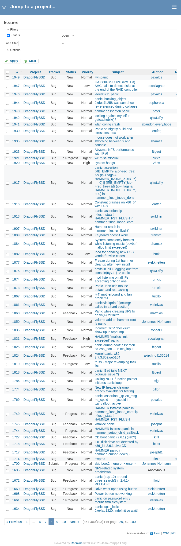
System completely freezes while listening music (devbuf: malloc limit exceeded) (116, 243)
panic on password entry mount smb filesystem (112, 500)
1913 (15, 216)
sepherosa (156, 103)
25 (121, 522)
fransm (156, 235)
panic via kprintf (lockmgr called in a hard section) (113, 304)
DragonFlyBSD (34, 77)
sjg (156, 381)
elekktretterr (156, 262)
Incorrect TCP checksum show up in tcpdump (113, 330)
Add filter (12, 43)
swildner (156, 216)
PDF (174, 533)
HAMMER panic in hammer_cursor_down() (112, 452)
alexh (156, 158)
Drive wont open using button (116, 489)
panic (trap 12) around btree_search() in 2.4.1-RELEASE (112, 480)
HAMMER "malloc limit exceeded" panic (111, 338)
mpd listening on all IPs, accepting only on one (112, 279)
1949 (15, 77)
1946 (15, 94)
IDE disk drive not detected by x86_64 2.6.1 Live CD (116, 444)
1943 (15, 111)
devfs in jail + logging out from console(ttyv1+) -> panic (116, 271)
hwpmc (100, 459)
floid (157, 480)
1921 (15, 158)
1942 (15, 118)
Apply (14, 60)
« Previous (14, 522)
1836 (15, 330)
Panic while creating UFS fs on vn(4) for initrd (115, 313)
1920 (15, 163)
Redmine (77, 543)
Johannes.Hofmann (156, 322)
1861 (15, 305)
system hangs (105, 163)
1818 (15, 372)
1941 (15, 124)
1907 (15, 228)
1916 (15, 204)
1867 (15, 296)
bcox (156, 444)
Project (35, 72)
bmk (156, 254)
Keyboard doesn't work (111, 235)
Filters (14, 29)
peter (156, 111)
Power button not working (113, 493)
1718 (15, 444)
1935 (15, 141)
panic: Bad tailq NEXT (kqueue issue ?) (111, 372)
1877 (15, 262)
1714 (15, 459)
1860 (15, 313)
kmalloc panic (105, 424)
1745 (15, 424)
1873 (15, 288)
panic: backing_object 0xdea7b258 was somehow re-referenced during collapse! (116, 102)
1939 (15, 131)
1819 (15, 364)
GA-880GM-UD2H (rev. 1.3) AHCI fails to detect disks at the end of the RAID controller (116, 85)
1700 (15, 463)
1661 (15, 500)
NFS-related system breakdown (109, 470)
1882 (15, 254)
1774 (15, 389)
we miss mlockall (107, 158)
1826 (15, 347)
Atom (157, 533)
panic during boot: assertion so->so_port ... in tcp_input (115, 347)
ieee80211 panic (107, 94)
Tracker (54, 72)
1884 (15, 244)
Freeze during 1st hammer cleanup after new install (114, 262)
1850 (15, 322)
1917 (15, 182)
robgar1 (156, 330)
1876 (15, 271)
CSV (166, 533)
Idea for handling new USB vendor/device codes (114, 254)
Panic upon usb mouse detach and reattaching (111, 288)
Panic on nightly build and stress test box (113, 131)
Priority (87, 72)
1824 (15, 355)
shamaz (156, 141)
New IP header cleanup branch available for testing (114, 389)
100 (133, 522)
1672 (15, 480)
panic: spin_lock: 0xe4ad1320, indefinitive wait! (116, 508)
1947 (15, 86)
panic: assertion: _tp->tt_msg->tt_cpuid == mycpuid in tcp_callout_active (116, 399)
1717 (15, 452)
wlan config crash (107, 124)
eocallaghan (157, 86)
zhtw (156, 163)
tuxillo (156, 296)
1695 (15, 470)
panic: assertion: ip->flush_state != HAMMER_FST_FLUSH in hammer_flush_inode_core (114, 216)
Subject (118, 72)
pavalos (156, 77)
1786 (15, 381)
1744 (15, 431)
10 (64, 522)
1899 (15, 235)
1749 (15, 414)
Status (15, 35)
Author (157, 72)
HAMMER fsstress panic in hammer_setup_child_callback (117, 430)
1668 (15, 493)
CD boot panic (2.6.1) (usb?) (115, 437)
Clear (32, 60)
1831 (15, 338)
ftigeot (156, 151)
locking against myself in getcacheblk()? (112, 117)
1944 (15, 103)
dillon (156, 389)
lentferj (156, 131)
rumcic (156, 279)
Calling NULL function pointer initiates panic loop (116, 381)
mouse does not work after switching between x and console (114, 141)
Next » (74, 522)
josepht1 (156, 452)
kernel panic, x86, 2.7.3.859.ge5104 (108, 355)
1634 (15, 509)
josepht (156, 424)
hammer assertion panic (112, 111)
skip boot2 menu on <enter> (115, 463)
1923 (15, 151)
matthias (156, 313)
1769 (15, 400)
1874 (15, 279)
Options (15, 50)
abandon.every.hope (156, 124)
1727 (15, 437)
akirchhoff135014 (156, 355)
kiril (156, 437)
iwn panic (101, 77)
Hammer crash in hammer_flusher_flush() (112, 228)
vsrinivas (156, 305)
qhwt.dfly (156, 118)
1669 (15, 489)
